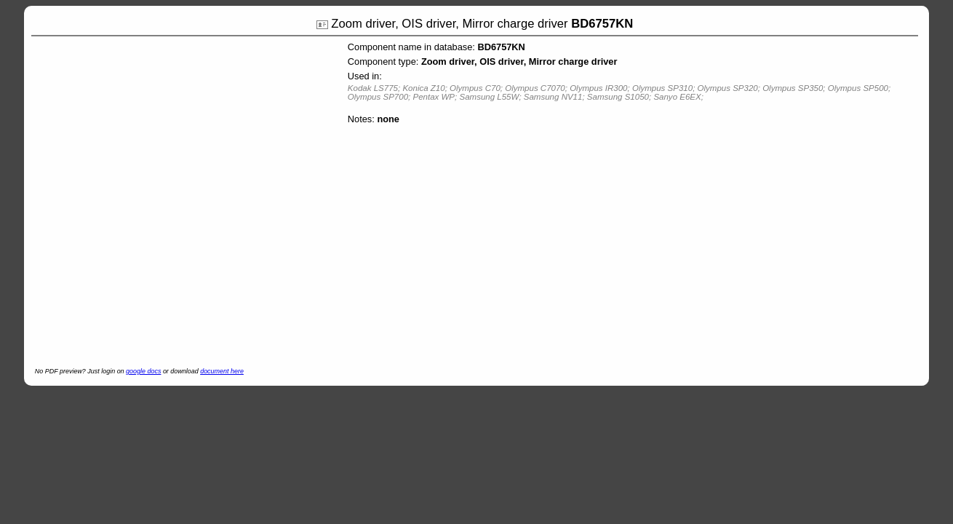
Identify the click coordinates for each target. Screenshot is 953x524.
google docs (143, 371)
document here (222, 371)
